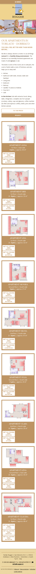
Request (18, 115)
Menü (18, 2)
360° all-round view (8, 155)
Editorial (16, 569)
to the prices (18, 110)
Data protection (24, 569)
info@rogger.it (23, 563)
